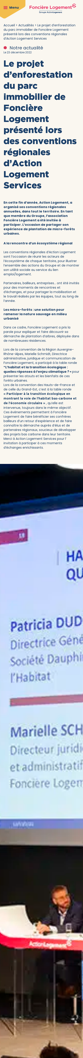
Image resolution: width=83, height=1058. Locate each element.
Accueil (9, 25)
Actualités (26, 25)
